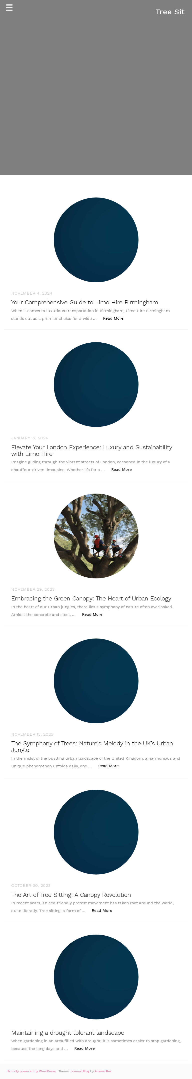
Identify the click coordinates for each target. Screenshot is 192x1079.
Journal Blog (80, 1071)
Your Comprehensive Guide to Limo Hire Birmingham (84, 302)
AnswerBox (103, 1071)
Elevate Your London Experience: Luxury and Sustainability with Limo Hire (91, 450)
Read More (116, 318)
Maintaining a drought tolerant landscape (67, 1032)
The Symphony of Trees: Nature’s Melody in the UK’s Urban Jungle (92, 746)
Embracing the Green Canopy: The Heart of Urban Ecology (91, 598)
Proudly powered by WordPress (32, 1071)
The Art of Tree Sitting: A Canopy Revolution (71, 894)
